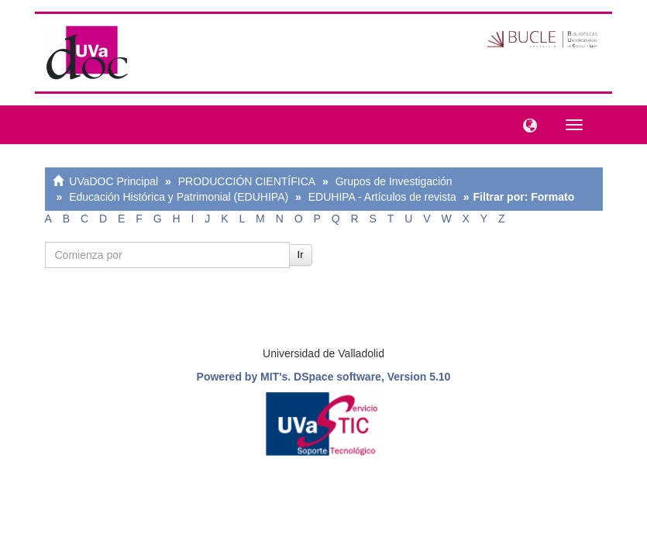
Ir (301, 254)
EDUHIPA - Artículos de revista (382, 197)
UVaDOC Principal (113, 181)
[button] (526, 124)
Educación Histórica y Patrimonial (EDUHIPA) (178, 197)
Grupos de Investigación (394, 181)
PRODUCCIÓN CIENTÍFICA (246, 181)
